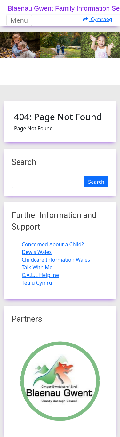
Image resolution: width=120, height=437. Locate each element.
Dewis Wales (37, 251)
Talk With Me (37, 267)
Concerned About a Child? (53, 244)
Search (96, 181)
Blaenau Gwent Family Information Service (64, 8)
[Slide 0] (43, 75)
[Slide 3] (77, 75)
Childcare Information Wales (56, 259)
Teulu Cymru (37, 282)
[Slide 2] (66, 75)
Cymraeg (97, 19)
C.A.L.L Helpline (40, 275)
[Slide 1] (54, 75)
